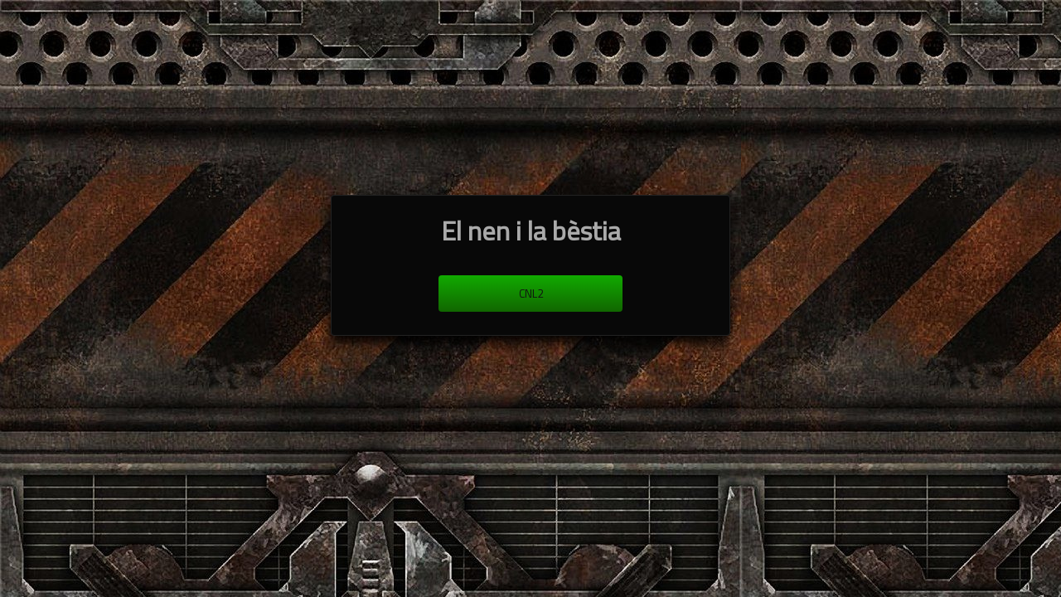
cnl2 (531, 293)
